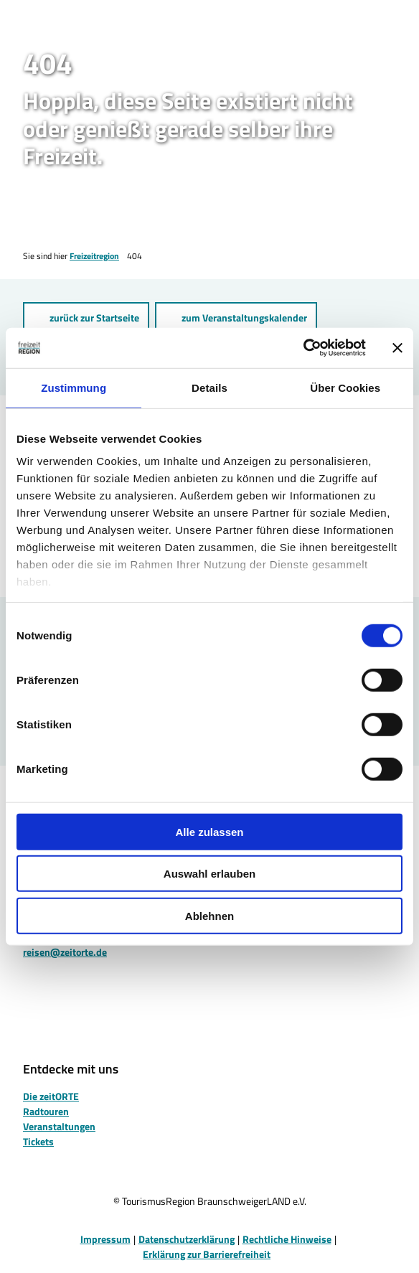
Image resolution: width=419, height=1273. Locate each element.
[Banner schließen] (397, 348)
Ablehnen (209, 915)
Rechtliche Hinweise (287, 1238)
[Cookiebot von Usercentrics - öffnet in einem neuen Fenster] (303, 348)
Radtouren (46, 1111)
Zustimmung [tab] (73, 387)
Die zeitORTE (51, 1096)
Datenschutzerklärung (186, 1238)
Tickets (38, 1141)
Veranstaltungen (59, 1126)
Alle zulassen (209, 831)
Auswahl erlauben (209, 874)
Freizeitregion (94, 256)
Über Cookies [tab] (345, 387)
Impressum (105, 1238)
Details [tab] (209, 387)
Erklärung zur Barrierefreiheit (206, 1254)
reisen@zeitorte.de (65, 951)
